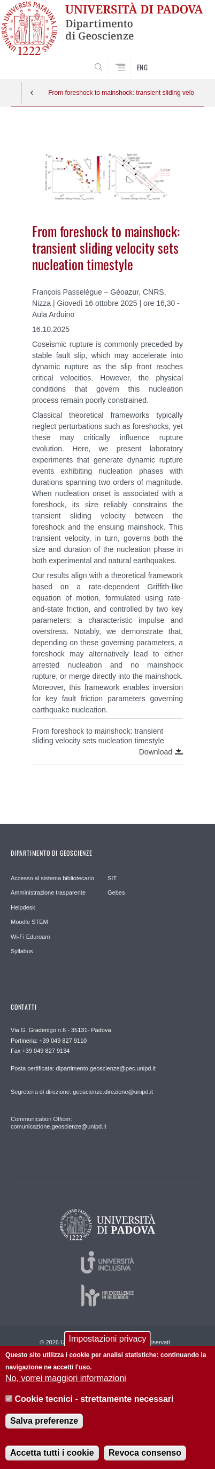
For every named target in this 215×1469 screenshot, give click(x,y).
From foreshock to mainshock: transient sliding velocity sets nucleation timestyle (121, 92)
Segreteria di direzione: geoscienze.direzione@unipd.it (82, 1092)
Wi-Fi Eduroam (30, 937)
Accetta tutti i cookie (52, 1461)
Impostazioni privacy (108, 1347)
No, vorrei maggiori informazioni (65, 1386)
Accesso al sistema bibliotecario (52, 878)
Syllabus (22, 951)
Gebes (116, 892)
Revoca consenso (145, 1461)
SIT (112, 878)
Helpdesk (23, 907)
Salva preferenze (44, 1429)
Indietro (32, 93)
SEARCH (185, 58)
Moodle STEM (29, 922)
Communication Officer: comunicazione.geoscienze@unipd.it (58, 1123)
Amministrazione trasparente (48, 892)
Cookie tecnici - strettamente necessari (94, 1406)
